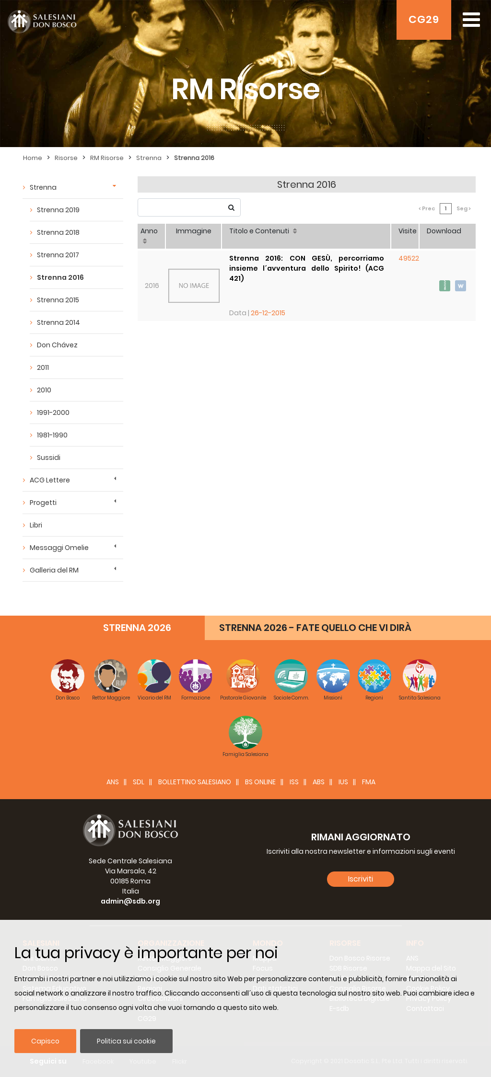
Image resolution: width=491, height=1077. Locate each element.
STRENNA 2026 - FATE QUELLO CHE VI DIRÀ (315, 627)
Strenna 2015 (58, 300)
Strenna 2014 (58, 322)
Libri (36, 525)
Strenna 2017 (58, 255)
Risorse (66, 157)
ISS (294, 782)
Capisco (45, 1041)
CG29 (424, 19)
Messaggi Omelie (59, 547)
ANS (112, 782)
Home (32, 157)
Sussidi (48, 457)
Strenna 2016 (194, 157)
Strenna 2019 (58, 210)
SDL (138, 782)
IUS (343, 782)
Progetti (43, 502)
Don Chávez (57, 345)
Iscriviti (360, 878)
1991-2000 (53, 412)
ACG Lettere (50, 480)
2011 (43, 367)
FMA (368, 782)
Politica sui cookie (126, 1041)
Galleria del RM (54, 570)
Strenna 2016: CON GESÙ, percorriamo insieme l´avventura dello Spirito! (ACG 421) (306, 268)
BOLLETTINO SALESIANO (194, 782)
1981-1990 (52, 435)
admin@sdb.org (130, 901)
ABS (319, 782)
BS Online (260, 782)
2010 (44, 390)
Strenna (149, 157)
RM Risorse (107, 157)
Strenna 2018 (58, 232)
